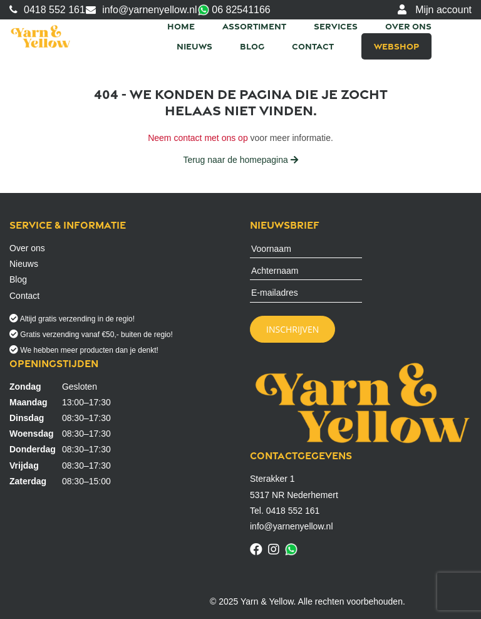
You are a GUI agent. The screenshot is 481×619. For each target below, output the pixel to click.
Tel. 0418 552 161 (284, 511)
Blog (252, 46)
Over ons (408, 26)
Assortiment (254, 26)
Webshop (396, 46)
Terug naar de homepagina (240, 160)
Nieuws (194, 46)
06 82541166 (234, 10)
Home (181, 26)
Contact (313, 46)
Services (336, 26)
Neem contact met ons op (198, 138)
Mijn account (435, 9)
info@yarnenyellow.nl (141, 9)
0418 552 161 (47, 9)
